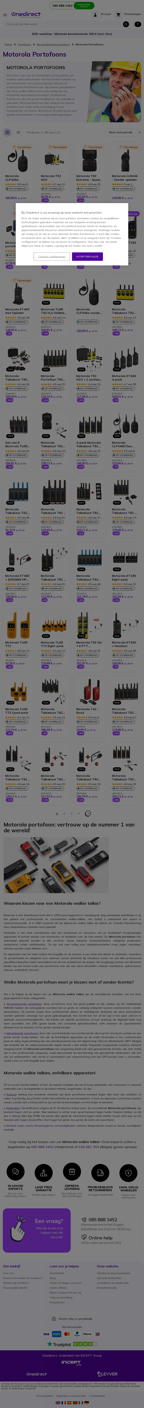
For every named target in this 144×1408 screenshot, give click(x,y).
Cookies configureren (51, 256)
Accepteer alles (87, 256)
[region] (72, 234)
